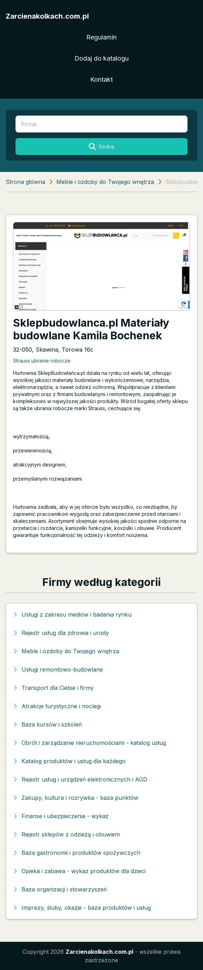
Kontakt (101, 79)
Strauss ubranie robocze (41, 361)
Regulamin (101, 37)
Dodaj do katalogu (101, 58)
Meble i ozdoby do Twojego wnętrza (105, 181)
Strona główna (25, 181)
